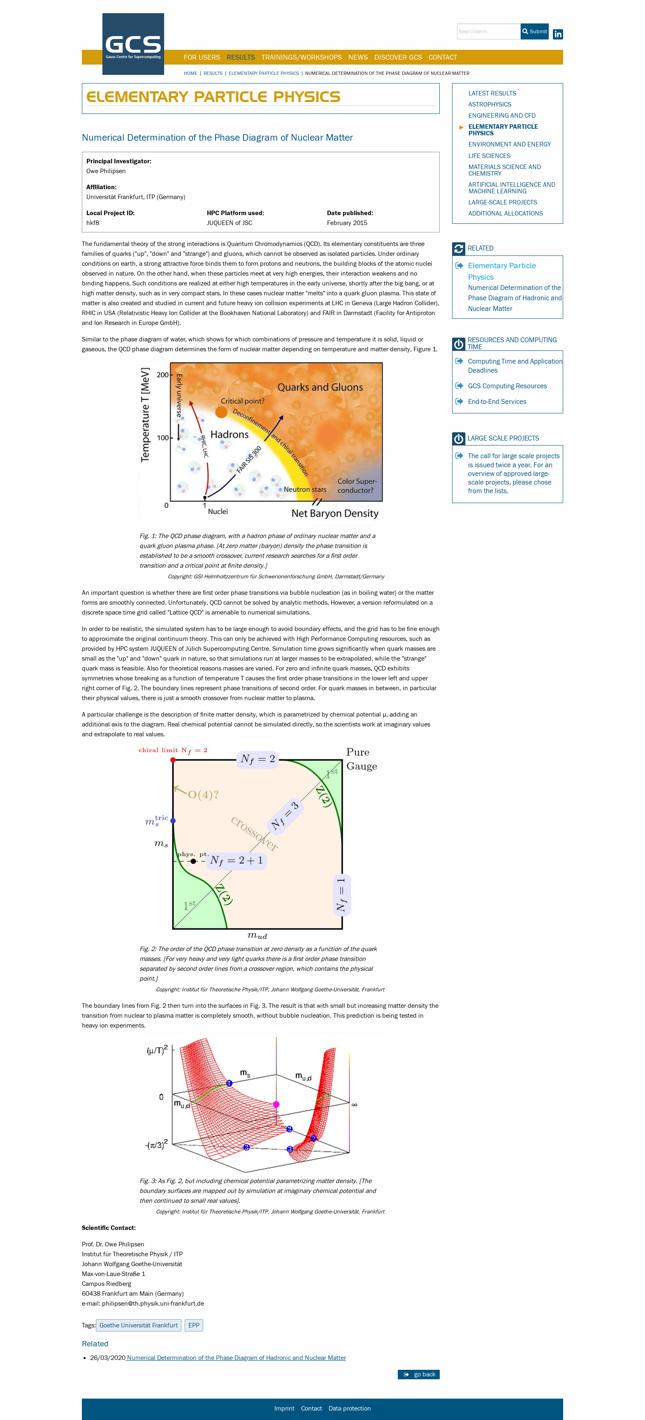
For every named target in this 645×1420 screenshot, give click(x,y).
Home (190, 73)
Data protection (350, 1408)
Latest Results (492, 93)
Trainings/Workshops (302, 57)
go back (425, 1374)
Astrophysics (490, 104)
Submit (534, 31)
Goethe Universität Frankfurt (139, 1325)
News (358, 57)
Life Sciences (489, 156)
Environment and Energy (510, 144)
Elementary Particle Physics (264, 73)
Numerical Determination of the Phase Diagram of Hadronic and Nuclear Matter (235, 1358)
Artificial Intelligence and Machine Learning (512, 188)
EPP (194, 1325)
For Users (202, 57)
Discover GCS (398, 57)
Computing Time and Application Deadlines (515, 365)
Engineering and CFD (502, 115)
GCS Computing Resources (507, 386)
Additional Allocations (506, 213)
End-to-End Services (497, 402)
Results (241, 57)
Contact (443, 57)
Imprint (284, 1408)
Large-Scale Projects (503, 202)
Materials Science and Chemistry (505, 170)
